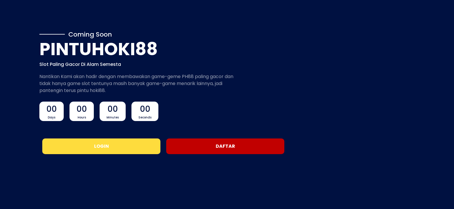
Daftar (225, 146)
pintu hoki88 (91, 90)
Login (101, 146)
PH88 (188, 76)
